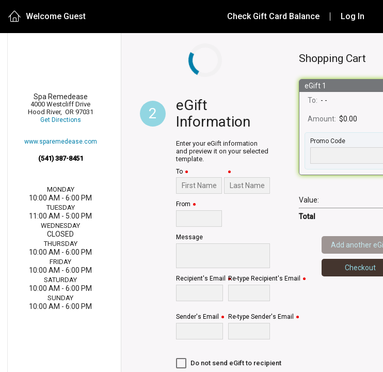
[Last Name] (247, 185)
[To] (199, 185)
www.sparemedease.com (60, 152)
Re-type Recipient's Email (264, 278)
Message (189, 237)
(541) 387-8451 (60, 169)
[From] (199, 218)
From (183, 204)
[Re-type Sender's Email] (249, 331)
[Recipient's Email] (199, 293)
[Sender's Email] (199, 331)
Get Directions (60, 131)
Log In (352, 16)
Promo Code (327, 141)
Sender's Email (197, 317)
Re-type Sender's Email (261, 317)
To (179, 171)
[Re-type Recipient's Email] (249, 293)
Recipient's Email (201, 278)
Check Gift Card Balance (273, 16)
